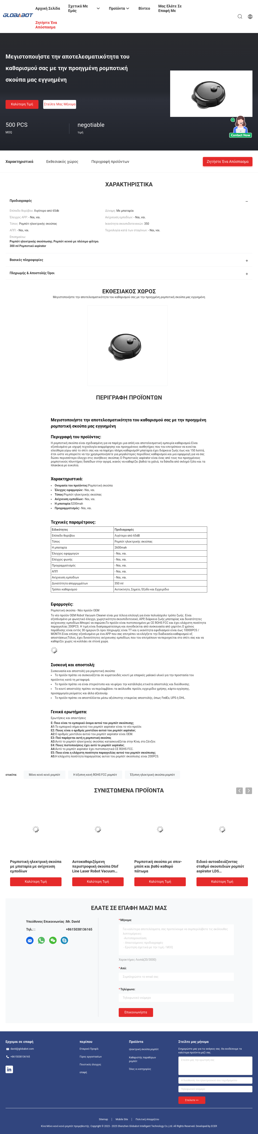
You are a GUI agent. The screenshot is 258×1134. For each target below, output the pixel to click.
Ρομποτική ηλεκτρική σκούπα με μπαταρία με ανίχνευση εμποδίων (35, 866)
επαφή (83, 1072)
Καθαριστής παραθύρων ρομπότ (142, 1059)
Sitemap (103, 1119)
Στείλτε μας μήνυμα (60, 104)
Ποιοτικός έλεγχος (90, 1064)
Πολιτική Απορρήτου (147, 1119)
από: (123, 968)
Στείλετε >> (192, 1100)
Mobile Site (122, 1119)
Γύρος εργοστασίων (91, 1056)
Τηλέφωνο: (127, 989)
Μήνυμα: (126, 920)
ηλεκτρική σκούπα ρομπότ (144, 1049)
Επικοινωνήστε (135, 1012)
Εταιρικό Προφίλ (89, 1048)
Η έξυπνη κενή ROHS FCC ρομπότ (95, 774)
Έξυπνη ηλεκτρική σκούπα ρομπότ (152, 774)
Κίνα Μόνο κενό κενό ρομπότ (57, 1126)
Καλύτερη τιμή (22, 104)
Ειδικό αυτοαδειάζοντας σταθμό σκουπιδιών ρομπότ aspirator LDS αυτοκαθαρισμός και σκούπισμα (220, 871)
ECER (214, 1126)
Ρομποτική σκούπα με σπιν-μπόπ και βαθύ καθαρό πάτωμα (158, 866)
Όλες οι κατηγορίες (140, 1069)
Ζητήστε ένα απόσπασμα (228, 161)
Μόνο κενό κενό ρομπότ (44, 774)
